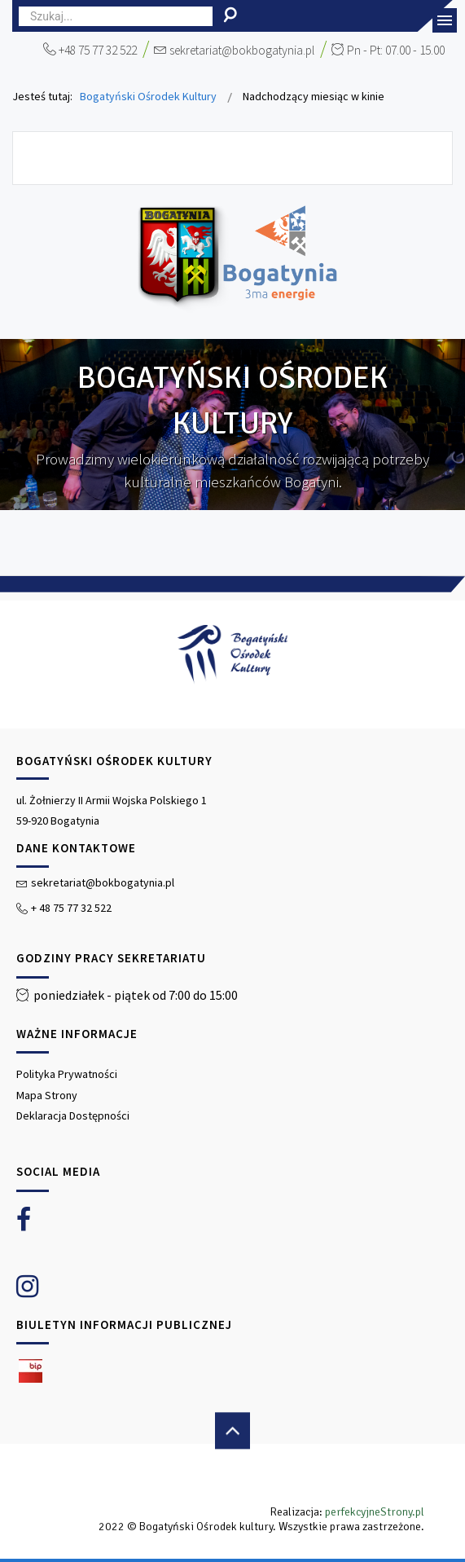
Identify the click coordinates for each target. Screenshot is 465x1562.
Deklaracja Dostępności (72, 1115)
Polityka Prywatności (66, 1074)
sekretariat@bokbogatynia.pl (241, 50)
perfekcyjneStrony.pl (374, 1512)
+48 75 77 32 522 (98, 50)
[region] (232, 1063)
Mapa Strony (46, 1095)
